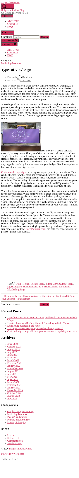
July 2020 (12, 398)
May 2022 (12, 357)
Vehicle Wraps (51, 286)
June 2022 (12, 355)
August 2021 (13, 371)
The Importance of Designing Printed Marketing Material (35, 328)
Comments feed (15, 440)
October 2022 (14, 346)
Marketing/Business (11, 63)
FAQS (10, 26)
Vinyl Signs (64, 286)
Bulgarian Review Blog (12, 10)
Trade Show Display (33, 286)
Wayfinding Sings (16, 289)
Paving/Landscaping (17, 417)
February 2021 (14, 385)
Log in (10, 435)
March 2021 (13, 382)
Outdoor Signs (66, 284)
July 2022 (12, 352)
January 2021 (13, 387)
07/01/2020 (25, 80)
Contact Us (12, 24)
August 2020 (13, 396)
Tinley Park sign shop (35, 229)
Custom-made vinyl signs (13, 172)
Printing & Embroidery (18, 419)
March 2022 (13, 360)
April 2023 (12, 344)
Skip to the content (10, 2)
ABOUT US (13, 21)
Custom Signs (37, 284)
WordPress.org (14, 443)
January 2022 (13, 365)
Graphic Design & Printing (20, 411)
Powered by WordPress (12, 454)
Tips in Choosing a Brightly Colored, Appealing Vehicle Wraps (38, 323)
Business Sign (22, 284)
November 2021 (15, 368)
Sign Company (14, 286)
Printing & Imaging (16, 422)
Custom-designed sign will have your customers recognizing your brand (42, 331)
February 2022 (14, 363)
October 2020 (14, 393)
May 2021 (12, 376)
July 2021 (12, 374)
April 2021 (12, 379)
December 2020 (15, 390)
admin (29, 77)
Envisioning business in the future (23, 325)
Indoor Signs (52, 284)
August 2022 (13, 349)
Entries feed (13, 438)
